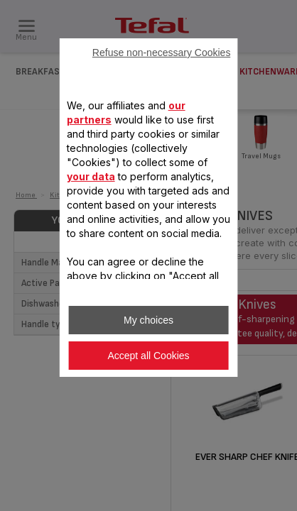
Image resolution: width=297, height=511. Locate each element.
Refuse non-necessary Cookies (161, 52)
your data (91, 176)
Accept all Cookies (148, 355)
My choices (148, 320)
